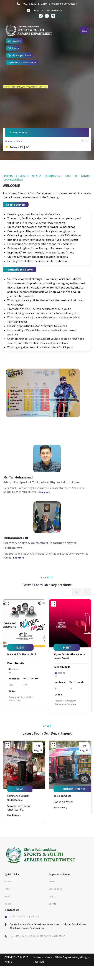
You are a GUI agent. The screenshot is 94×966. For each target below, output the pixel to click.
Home (8, 881)
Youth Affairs (14, 41)
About (8, 903)
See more (44, 492)
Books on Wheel (13, 141)
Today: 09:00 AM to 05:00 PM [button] (49, 10)
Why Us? (53, 896)
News (8, 896)
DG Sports (13, 48)
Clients (52, 903)
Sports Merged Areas (19, 55)
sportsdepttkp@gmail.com (25, 916)
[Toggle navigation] (85, 30)
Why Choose (55, 888)
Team (7, 888)
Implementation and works (22, 62)
